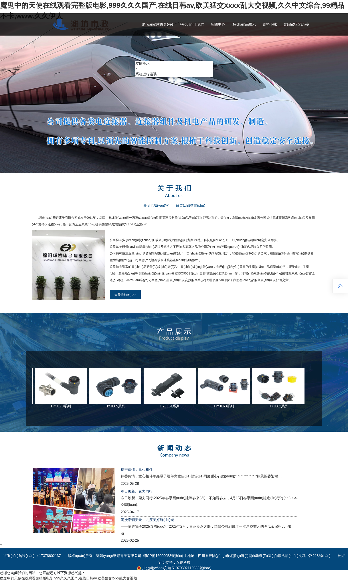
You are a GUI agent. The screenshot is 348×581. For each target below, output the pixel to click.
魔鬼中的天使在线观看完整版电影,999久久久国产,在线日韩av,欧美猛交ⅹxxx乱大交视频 (68, 578)
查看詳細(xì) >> (125, 295)
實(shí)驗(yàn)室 (296, 24)
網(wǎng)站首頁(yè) (157, 24)
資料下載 (270, 24)
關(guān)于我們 (192, 24)
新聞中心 (218, 24)
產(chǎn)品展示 (244, 24)
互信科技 (183, 562)
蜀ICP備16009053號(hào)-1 (164, 556)
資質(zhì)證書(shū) (190, 205)
